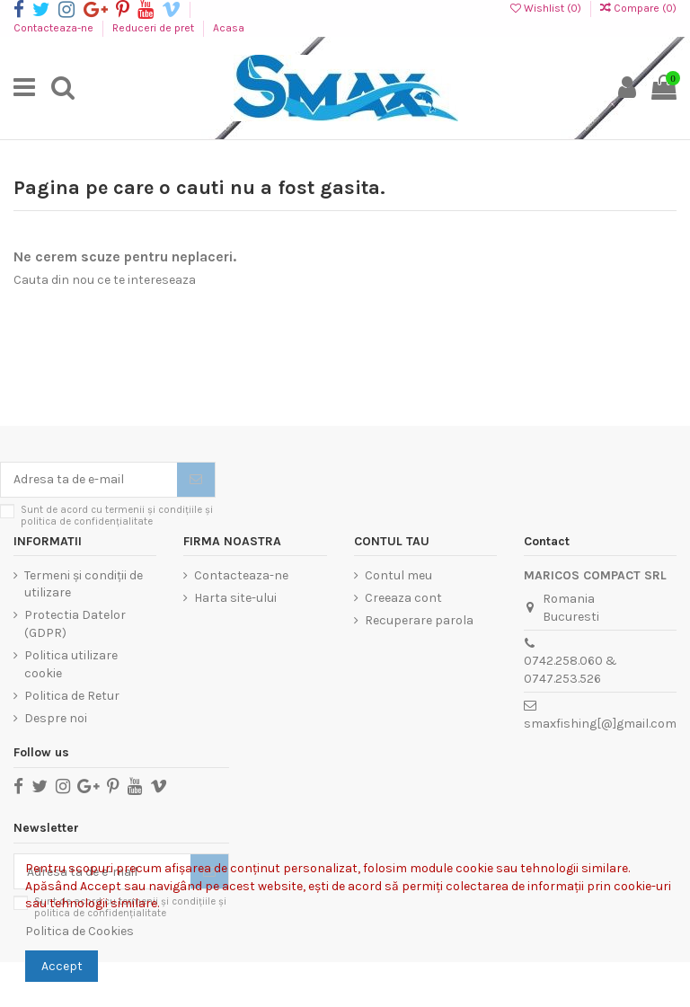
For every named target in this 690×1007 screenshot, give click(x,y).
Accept (62, 966)
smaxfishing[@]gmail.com (600, 723)
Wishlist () (547, 8)
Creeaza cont (403, 597)
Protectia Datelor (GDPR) (75, 623)
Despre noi (55, 718)
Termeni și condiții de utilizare (83, 584)
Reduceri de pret (154, 28)
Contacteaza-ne (54, 28)
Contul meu (398, 575)
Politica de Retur (71, 695)
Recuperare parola (419, 620)
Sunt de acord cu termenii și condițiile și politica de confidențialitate (117, 515)
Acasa (228, 28)
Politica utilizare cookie (71, 664)
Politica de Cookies (79, 931)
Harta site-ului (235, 597)
